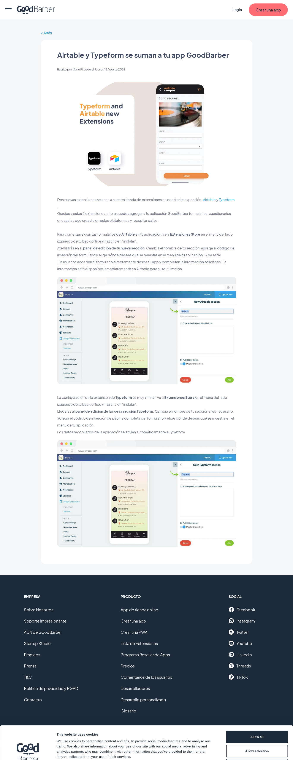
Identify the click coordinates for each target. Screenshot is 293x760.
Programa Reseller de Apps (145, 654)
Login (237, 9)
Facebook (242, 609)
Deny (257, 731)
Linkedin (240, 654)
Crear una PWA (134, 632)
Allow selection (257, 717)
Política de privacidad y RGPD (51, 688)
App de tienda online (139, 609)
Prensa (30, 665)
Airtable (209, 199)
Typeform (227, 199)
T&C (28, 677)
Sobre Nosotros (38, 609)
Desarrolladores (135, 688)
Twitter (239, 632)
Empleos (32, 654)
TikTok (238, 677)
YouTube (240, 643)
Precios (128, 665)
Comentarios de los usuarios (146, 677)
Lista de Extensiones (139, 643)
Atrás (48, 32)
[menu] (8, 9)
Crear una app (133, 620)
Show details (227, 751)
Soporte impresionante (45, 620)
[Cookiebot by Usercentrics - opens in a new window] (28, 751)
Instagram (242, 620)
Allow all (257, 703)
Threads (240, 665)
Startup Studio (37, 643)
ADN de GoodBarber (43, 632)
